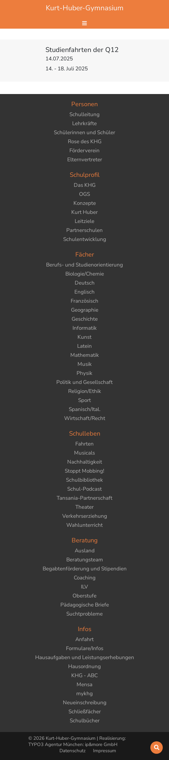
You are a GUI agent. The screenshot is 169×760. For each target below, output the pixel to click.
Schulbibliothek (84, 480)
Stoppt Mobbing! (84, 470)
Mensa (84, 684)
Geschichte (85, 319)
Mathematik (84, 355)
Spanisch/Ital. (85, 409)
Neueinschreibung (84, 702)
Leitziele (84, 221)
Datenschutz (73, 751)
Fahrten (84, 443)
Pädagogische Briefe (84, 604)
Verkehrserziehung (84, 516)
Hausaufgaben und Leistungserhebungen (84, 657)
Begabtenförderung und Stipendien (85, 568)
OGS (84, 194)
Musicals (84, 452)
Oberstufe (84, 595)
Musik (84, 364)
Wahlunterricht (84, 525)
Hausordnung (84, 666)
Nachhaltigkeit (84, 461)
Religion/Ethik (84, 391)
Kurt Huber (84, 212)
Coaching (85, 577)
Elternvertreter (84, 159)
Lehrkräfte (84, 123)
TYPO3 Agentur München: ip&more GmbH (72, 744)
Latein (84, 346)
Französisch (84, 300)
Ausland (85, 550)
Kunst (84, 337)
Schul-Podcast (84, 489)
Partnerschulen (84, 230)
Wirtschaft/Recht (84, 418)
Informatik (85, 328)
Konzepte (84, 203)
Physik (84, 373)
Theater (84, 507)
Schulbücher (85, 720)
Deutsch (85, 282)
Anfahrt (84, 639)
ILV (84, 586)
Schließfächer (84, 711)
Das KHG (85, 185)
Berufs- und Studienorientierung (84, 264)
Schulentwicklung (84, 239)
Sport (84, 400)
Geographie (84, 310)
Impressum (104, 751)
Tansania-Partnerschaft (84, 498)
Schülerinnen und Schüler (84, 132)
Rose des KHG (84, 141)
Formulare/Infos (84, 648)
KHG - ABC (84, 675)
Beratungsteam (84, 559)
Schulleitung (84, 114)
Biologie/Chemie (84, 273)
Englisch (84, 291)
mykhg (84, 693)
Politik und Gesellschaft (84, 382)
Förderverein (84, 150)
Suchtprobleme (84, 613)
